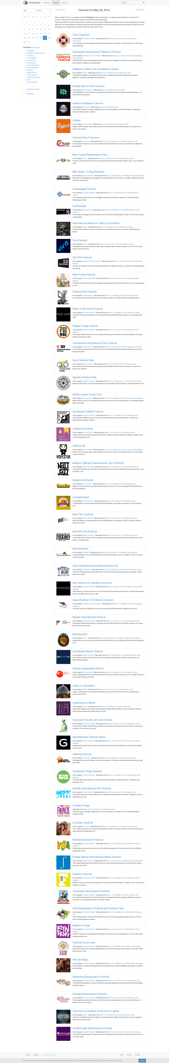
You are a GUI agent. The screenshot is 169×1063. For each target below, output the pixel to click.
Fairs (29, 80)
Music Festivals (32, 68)
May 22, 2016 (112, 724)
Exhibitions (31, 51)
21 (45, 33)
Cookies (137, 1055)
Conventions (31, 60)
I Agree (142, 1060)
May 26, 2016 (110, 467)
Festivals (56, 3)
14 (45, 29)
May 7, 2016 (110, 861)
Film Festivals (31, 58)
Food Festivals (32, 75)
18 (33, 33)
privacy (75, 1060)
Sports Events (32, 72)
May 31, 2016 (120, 210)
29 (49, 38)
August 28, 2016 (122, 741)
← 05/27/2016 (60, 10)
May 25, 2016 (117, 604)
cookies (30, 1060)
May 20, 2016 (106, 758)
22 (49, 33)
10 (29, 29)
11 (33, 29)
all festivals (30, 94)
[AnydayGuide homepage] (31, 2)
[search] (144, 3)
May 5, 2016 (112, 946)
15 (49, 29)
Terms (122, 1055)
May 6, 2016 (112, 912)
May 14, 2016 (106, 826)
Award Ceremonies (33, 77)
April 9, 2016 (112, 1032)
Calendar (47, 3)
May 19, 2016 (109, 792)
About (28, 1055)
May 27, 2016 (112, 193)
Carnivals (30, 55)
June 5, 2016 (123, 38)
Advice (65, 3)
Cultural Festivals (33, 65)
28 (45, 38)
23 (25, 38)
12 (37, 29)
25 (33, 38)
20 (41, 33)
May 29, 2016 (115, 73)
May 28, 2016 (112, 38)
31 (29, 42)
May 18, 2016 (88, 809)
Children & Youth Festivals (36, 53)
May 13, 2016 (112, 843)
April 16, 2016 (112, 998)
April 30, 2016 (112, 980)
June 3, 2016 (128, 261)
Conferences (31, 63)
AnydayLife (52, 1055)
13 (41, 29)
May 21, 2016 (110, 741)
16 (25, 33)
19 (37, 33)
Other (85, 73)
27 (41, 38)
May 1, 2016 (112, 963)
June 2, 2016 (115, 689)
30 (25, 42)
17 (29, 33)
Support (36, 1055)
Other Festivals (32, 82)
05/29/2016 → (141, 10)
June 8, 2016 (123, 621)
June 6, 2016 (121, 861)
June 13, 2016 (115, 244)
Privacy (129, 1055)
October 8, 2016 (116, 1015)
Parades (30, 70)
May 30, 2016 (120, 295)
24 (29, 38)
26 (37, 38)
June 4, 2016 (123, 330)
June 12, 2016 (115, 158)
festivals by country (33, 89)
